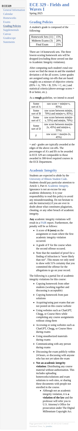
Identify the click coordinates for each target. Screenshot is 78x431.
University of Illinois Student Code (48, 179)
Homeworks (9, 18)
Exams (6, 22)
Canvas (7, 34)
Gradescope (9, 38)
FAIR (43, 222)
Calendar (8, 14)
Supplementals (11, 30)
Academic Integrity (58, 185)
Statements (9, 42)
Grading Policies (12, 26)
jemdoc (49, 426)
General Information (14, 10)
